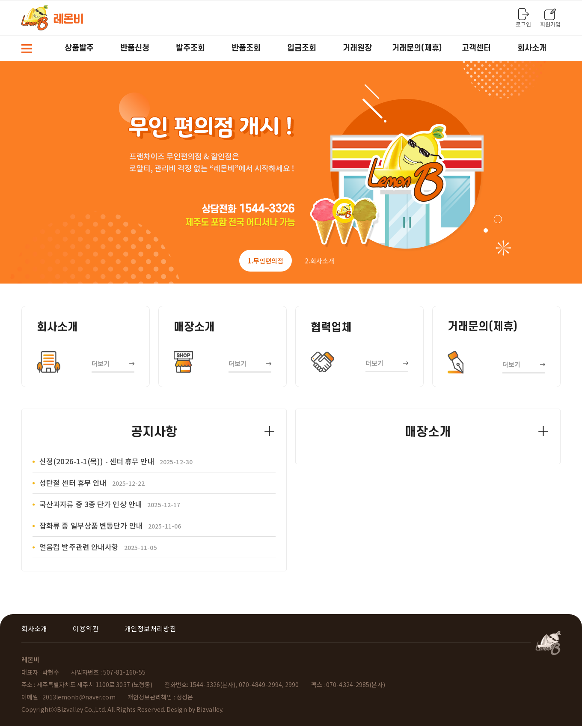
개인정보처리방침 (150, 628)
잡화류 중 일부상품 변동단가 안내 (110, 525)
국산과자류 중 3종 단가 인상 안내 (109, 504)
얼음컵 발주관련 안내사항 (98, 546)
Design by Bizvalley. (194, 709)
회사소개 (34, 628)
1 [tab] (265, 261)
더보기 (101, 363)
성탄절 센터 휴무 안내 (92, 482)
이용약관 (85, 628)
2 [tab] (319, 261)
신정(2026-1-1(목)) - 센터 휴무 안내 (116, 461)
